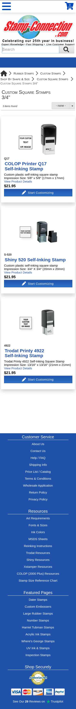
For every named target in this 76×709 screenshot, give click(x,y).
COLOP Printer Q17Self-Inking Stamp (26, 166)
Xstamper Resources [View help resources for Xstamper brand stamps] (38, 566)
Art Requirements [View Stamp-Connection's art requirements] (38, 518)
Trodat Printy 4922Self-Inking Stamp (24, 353)
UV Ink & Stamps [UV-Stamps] (37, 648)
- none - (61, 105)
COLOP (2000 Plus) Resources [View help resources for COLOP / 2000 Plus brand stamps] (38, 573)
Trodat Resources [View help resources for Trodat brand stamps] (38, 553)
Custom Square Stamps (52, 79)
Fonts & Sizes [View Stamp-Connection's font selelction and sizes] (38, 525)
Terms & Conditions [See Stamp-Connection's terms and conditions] (38, 478)
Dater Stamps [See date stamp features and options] (38, 599)
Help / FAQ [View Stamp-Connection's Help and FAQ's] (38, 458)
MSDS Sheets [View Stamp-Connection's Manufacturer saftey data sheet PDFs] (37, 539)
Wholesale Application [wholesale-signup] (38, 485)
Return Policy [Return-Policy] (38, 492)
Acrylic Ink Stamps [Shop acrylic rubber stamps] (38, 634)
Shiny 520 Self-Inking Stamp (35, 259)
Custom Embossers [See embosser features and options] (38, 606)
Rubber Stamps (24, 73)
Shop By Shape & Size (15, 79)
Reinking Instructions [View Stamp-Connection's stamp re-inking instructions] (38, 546)
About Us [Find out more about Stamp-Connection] (38, 444)
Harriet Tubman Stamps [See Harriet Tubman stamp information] (38, 627)
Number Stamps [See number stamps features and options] (38, 620)
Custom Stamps (50, 73)
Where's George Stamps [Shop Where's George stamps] (38, 641)
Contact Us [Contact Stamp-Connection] (37, 451)
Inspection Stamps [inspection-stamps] (38, 655)
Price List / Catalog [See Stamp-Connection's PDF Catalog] (38, 471)
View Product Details (18, 181)
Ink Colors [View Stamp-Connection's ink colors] (38, 532)
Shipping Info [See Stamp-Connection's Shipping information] (38, 464)
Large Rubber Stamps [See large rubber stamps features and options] (38, 613)
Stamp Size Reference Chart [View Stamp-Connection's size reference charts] (38, 580)
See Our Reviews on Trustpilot (38, 701)
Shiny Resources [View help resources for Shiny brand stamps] (38, 559)
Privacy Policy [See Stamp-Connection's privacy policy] (38, 499)
